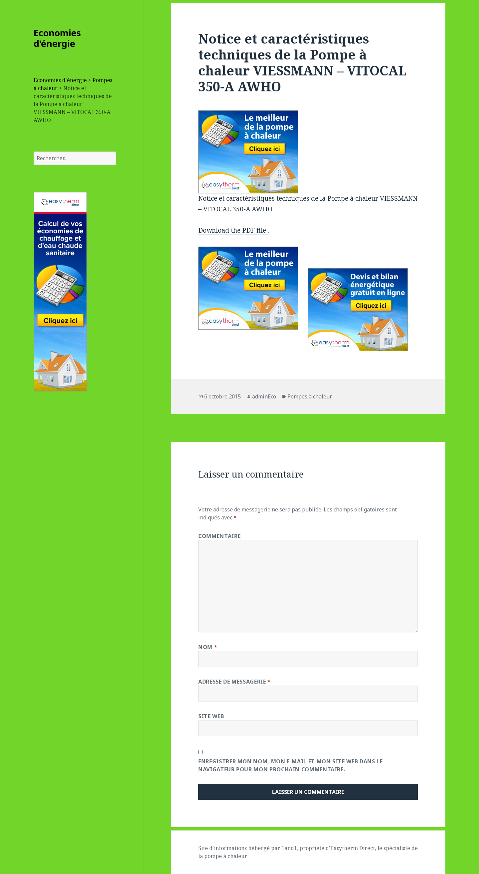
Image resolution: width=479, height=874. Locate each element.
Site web (211, 716)
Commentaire (219, 536)
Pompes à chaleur (309, 396)
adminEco (264, 396)
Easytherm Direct (352, 848)
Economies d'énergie (57, 38)
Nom (207, 647)
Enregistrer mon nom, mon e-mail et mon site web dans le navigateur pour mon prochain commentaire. (290, 765)
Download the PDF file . (233, 230)
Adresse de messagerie (234, 681)
